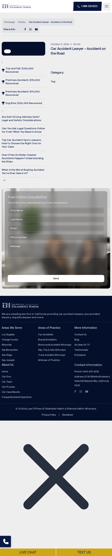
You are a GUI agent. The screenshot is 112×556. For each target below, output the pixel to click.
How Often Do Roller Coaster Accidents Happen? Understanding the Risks (22, 158)
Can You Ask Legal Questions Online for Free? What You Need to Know (23, 130)
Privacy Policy (49, 414)
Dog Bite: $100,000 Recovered (22, 103)
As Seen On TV (82, 344)
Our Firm (6, 376)
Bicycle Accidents (47, 339)
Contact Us (80, 334)
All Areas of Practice (49, 360)
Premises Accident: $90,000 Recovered (21, 81)
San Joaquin (8, 360)
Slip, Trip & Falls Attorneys (52, 349)
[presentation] (30, 267)
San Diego (7, 354)
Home (5, 371)
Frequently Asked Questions (17, 397)
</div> (22, 544)
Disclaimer (67, 414)
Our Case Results (11, 391)
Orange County (10, 339)
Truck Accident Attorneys (51, 354)
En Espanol (80, 354)
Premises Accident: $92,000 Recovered (21, 93)
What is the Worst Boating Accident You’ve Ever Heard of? (23, 171)
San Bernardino (10, 349)
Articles (22, 22)
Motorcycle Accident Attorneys (54, 344)
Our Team (7, 381)
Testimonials (81, 349)
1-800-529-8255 (87, 6)
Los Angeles (8, 334)
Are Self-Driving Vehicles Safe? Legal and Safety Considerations (21, 118)
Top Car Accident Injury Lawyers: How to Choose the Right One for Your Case (21, 143)
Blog (76, 339)
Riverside (7, 344)
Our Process (8, 386)
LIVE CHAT (28, 552)
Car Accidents (45, 334)
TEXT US (84, 552)
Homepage (9, 22)
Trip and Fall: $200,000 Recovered (17, 70)
